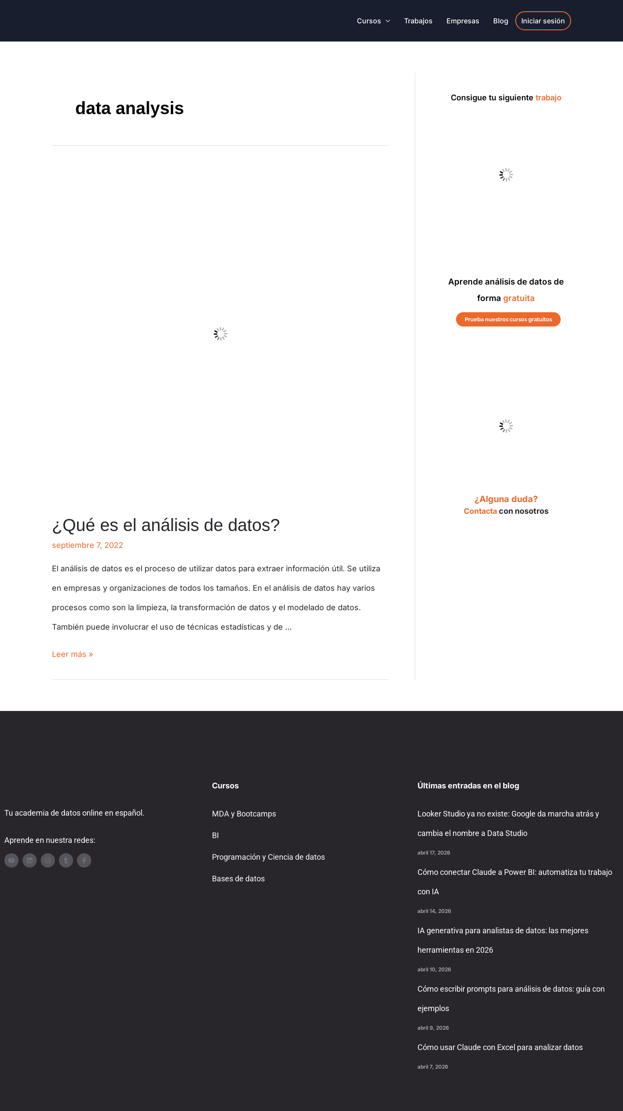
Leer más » (72, 654)
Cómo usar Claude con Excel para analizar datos (500, 1047)
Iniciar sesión (543, 20)
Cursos (369, 20)
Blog (500, 20)
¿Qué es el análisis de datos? (166, 525)
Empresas (462, 20)
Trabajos (418, 20)
